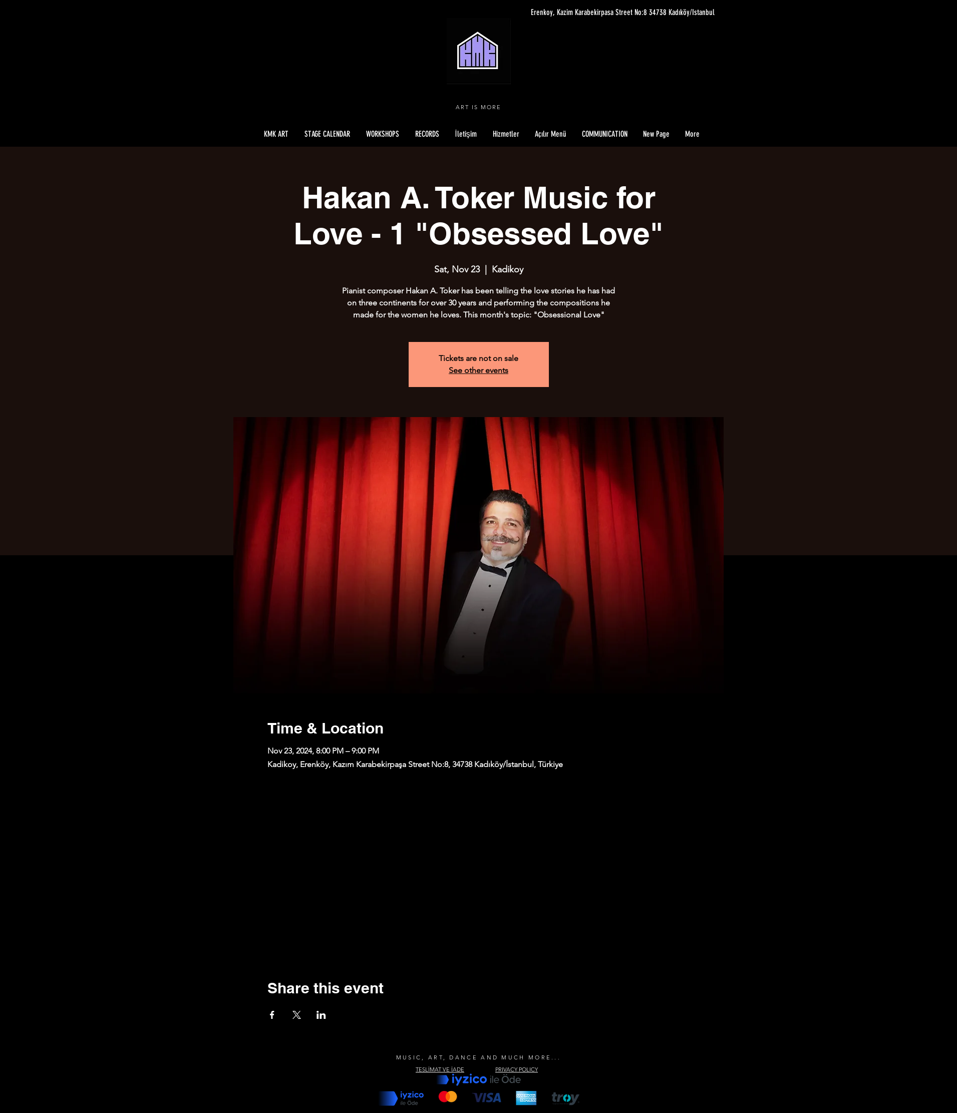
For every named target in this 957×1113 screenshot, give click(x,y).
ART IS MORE (478, 107)
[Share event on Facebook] (272, 1015)
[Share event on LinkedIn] (321, 1015)
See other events (478, 370)
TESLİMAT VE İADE (440, 1069)
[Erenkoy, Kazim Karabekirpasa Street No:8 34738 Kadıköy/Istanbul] (620, 13)
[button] (550, 134)
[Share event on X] (296, 1015)
